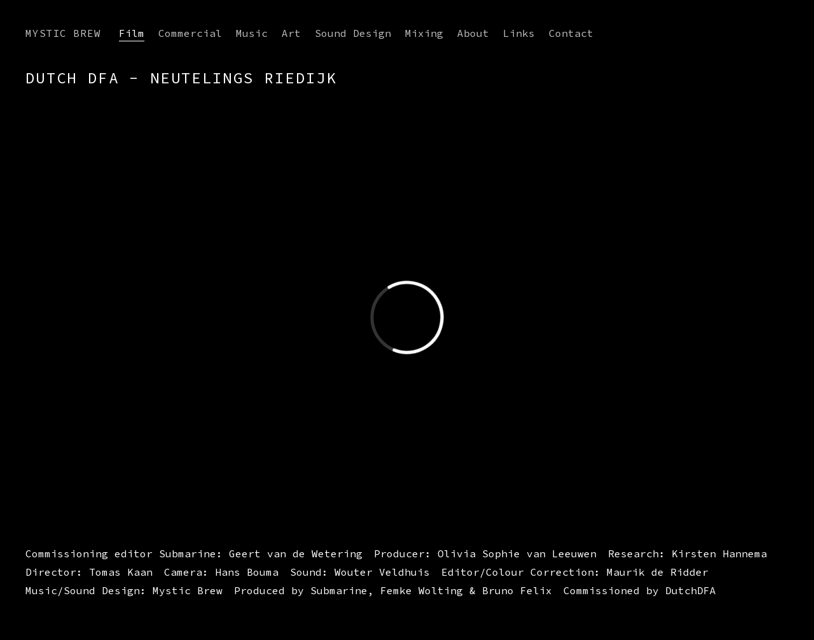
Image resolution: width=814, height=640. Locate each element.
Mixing (424, 33)
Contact (571, 33)
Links (519, 33)
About (473, 33)
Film (131, 33)
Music (252, 33)
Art (291, 33)
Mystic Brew (63, 33)
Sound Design (353, 33)
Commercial (190, 33)
